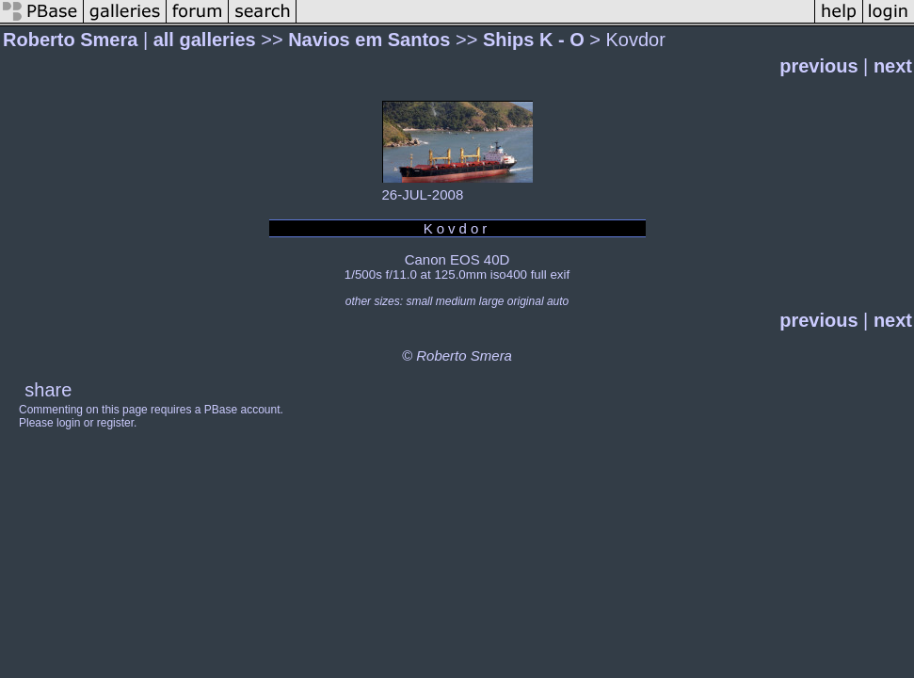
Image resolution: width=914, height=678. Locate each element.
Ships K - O (534, 39)
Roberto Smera (70, 39)
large (492, 301)
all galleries (204, 39)
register (115, 422)
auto (558, 301)
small (419, 301)
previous (818, 66)
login (68, 422)
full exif (550, 274)
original (525, 301)
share (48, 389)
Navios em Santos (369, 39)
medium (456, 301)
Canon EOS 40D (457, 259)
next (893, 66)
